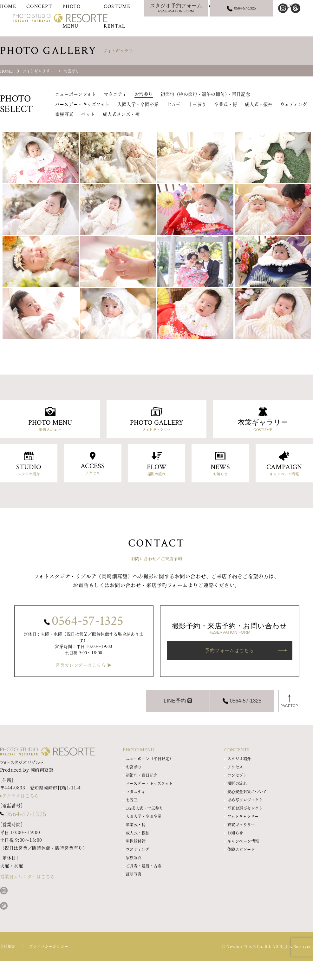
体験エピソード (241, 849)
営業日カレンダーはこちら (27, 876)
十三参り (197, 104)
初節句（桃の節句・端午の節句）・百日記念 (205, 94)
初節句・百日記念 (142, 775)
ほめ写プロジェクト (245, 799)
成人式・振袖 (258, 104)
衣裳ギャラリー (241, 824)
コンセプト (237, 775)
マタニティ (115, 94)
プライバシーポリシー (48, 946)
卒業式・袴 (225, 104)
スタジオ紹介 (239, 758)
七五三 (173, 104)
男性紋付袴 (136, 841)
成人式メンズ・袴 (121, 114)
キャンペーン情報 (243, 841)
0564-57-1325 (87, 621)
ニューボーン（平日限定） (149, 758)
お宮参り (143, 94)
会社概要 (8, 946)
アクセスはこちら (20, 795)
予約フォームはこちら (229, 650)
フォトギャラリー (243, 816)
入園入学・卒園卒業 (138, 104)
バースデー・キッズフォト (82, 104)
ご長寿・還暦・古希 (143, 865)
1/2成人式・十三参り (144, 808)
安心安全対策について (247, 791)
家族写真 (64, 114)
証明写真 (134, 874)
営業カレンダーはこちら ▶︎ (83, 665)
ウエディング (137, 849)
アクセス (235, 766)
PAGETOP (289, 706)
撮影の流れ (237, 783)
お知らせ (235, 832)
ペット (88, 114)
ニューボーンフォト (75, 94)
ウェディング (293, 104)
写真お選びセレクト (245, 808)
